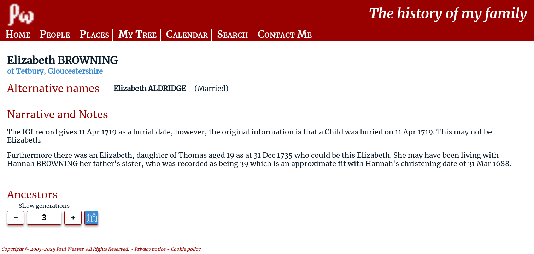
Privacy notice (149, 250)
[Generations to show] (44, 217)
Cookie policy (185, 250)
